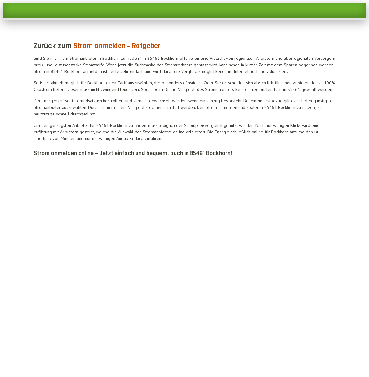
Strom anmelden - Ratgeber (116, 45)
